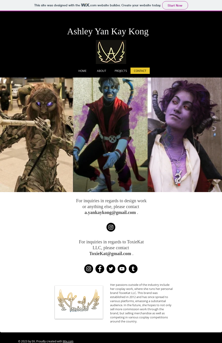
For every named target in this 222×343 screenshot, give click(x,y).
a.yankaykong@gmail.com (110, 212)
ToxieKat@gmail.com (110, 253)
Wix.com (68, 341)
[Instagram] (88, 268)
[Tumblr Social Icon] (133, 268)
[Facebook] (99, 268)
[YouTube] (122, 268)
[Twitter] (110, 268)
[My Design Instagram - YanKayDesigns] (110, 227)
